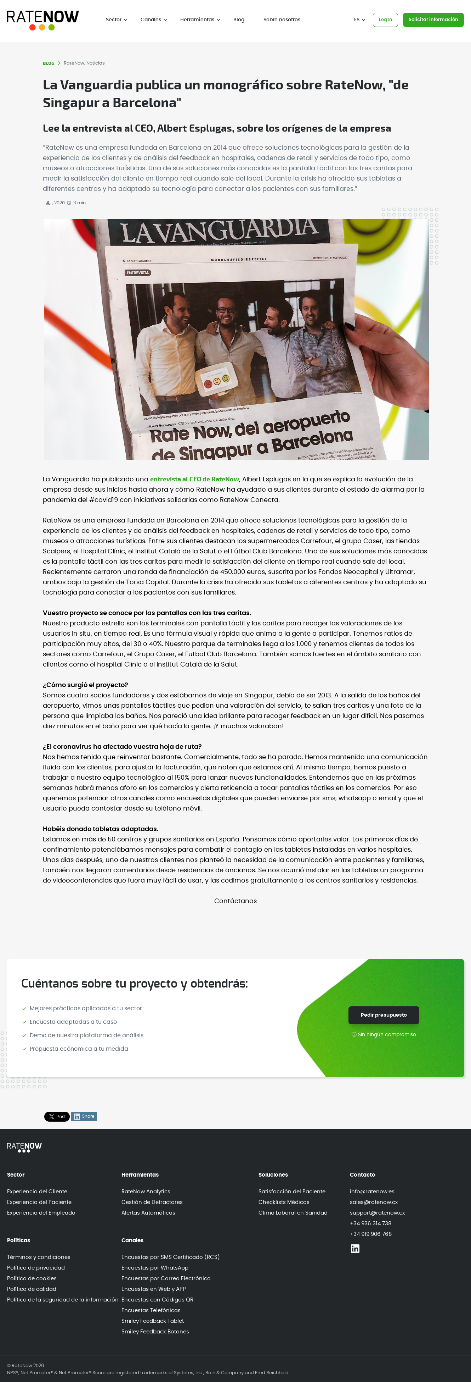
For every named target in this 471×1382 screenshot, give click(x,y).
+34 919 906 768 (371, 1234)
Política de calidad (31, 1289)
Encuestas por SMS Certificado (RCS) (170, 1257)
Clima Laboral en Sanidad (293, 1213)
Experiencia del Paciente (39, 1202)
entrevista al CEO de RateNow (194, 479)
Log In (385, 19)
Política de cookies (32, 1278)
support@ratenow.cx (377, 1213)
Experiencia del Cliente (37, 1191)
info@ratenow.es (372, 1191)
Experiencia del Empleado (41, 1213)
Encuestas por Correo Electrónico (166, 1278)
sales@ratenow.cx (374, 1202)
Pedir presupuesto (384, 1015)
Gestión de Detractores (152, 1202)
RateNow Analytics (145, 1191)
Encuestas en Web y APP (153, 1289)
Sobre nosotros (281, 19)
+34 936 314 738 (370, 1223)
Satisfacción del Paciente (292, 1191)
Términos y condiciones (38, 1257)
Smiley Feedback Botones (155, 1331)
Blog (238, 19)
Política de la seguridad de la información (63, 1300)
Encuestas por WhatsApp (154, 1268)
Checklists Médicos (284, 1202)
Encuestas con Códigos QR (157, 1300)
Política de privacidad (36, 1268)
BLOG (48, 63)
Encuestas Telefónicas (151, 1310)
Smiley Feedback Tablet (152, 1321)
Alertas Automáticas (148, 1213)
